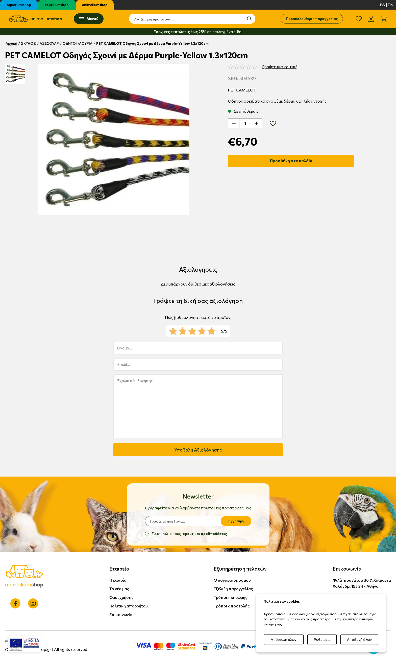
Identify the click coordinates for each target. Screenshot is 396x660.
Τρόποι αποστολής (232, 605)
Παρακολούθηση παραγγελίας (312, 18)
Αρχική (11, 43)
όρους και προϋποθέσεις (205, 533)
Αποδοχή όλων (359, 639)
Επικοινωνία (121, 614)
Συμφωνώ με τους (189, 533)
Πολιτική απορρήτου (128, 605)
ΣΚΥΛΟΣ (28, 43)
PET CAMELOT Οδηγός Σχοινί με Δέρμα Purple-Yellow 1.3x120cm (152, 43)
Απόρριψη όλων (283, 639)
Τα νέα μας (119, 588)
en (390, 4)
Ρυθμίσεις (322, 639)
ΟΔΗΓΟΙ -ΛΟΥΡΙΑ (77, 43)
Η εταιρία (118, 580)
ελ (382, 4)
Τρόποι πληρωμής (230, 597)
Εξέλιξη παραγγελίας (233, 588)
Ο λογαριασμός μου (232, 580)
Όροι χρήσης (121, 597)
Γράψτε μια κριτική (280, 66)
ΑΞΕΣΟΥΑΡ (49, 43)
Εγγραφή (236, 521)
